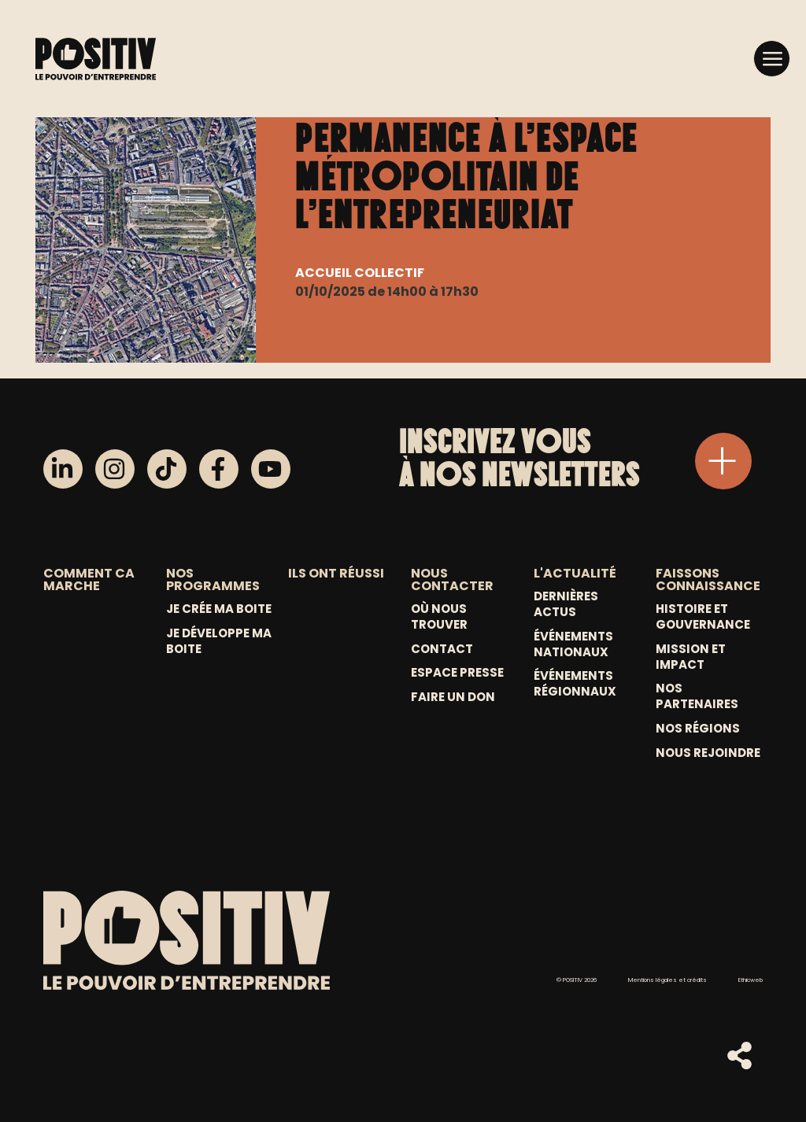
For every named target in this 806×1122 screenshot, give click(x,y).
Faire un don (453, 697)
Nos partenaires (697, 696)
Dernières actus (566, 604)
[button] (771, 57)
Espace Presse (457, 673)
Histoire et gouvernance (703, 617)
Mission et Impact (691, 657)
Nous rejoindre (708, 753)
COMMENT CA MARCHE (89, 579)
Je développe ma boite (219, 641)
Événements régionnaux (575, 683)
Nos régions (698, 728)
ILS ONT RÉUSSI (336, 573)
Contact (442, 649)
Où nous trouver (439, 617)
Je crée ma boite (219, 609)
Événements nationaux (573, 644)
